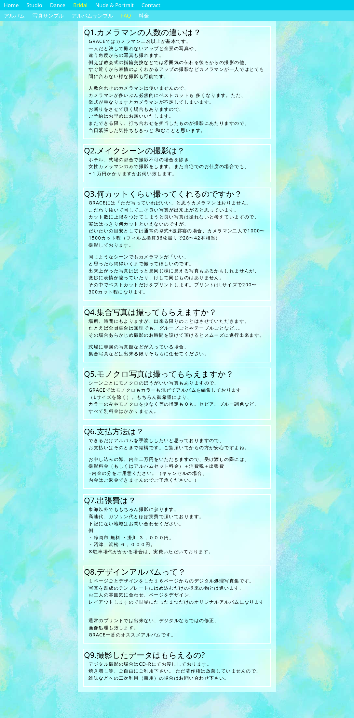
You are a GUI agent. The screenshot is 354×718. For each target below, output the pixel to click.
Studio (34, 5)
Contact (151, 5)
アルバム (14, 15)
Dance (57, 5)
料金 (144, 15)
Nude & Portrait (114, 5)
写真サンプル (48, 15)
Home (11, 5)
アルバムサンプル (92, 15)
